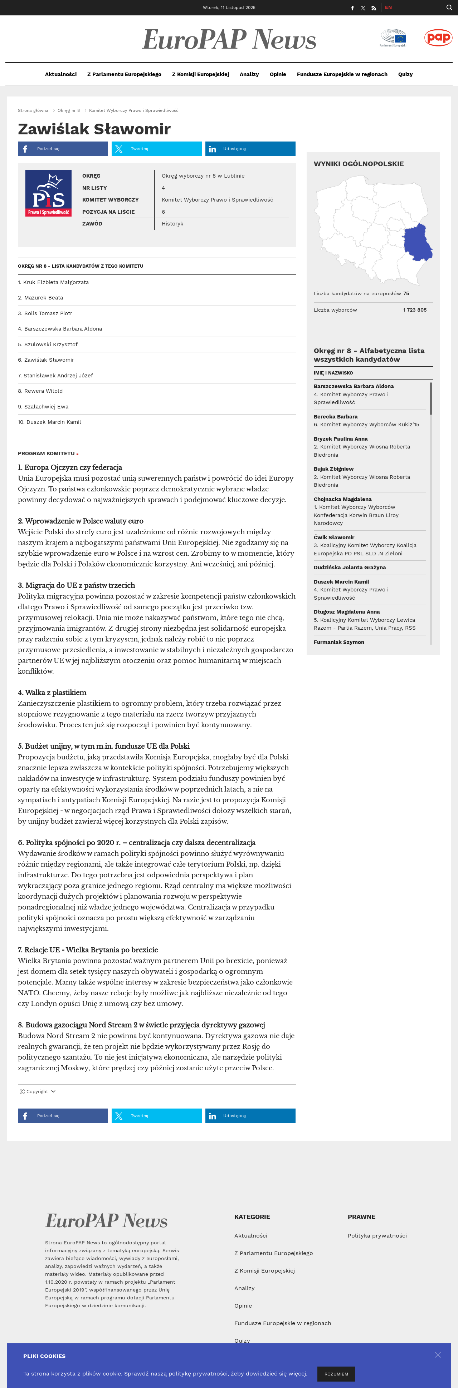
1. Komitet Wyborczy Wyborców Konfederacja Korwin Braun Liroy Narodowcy (356, 515)
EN (388, 7)
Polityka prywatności (377, 1235)
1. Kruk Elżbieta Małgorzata (53, 282)
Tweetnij (131, 149)
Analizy (249, 74)
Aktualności (61, 74)
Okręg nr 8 (69, 110)
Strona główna (33, 110)
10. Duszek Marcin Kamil (49, 422)
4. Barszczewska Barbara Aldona (60, 329)
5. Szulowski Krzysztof (48, 344)
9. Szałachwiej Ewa (43, 406)
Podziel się (40, 149)
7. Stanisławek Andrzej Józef (55, 375)
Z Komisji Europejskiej (200, 74)
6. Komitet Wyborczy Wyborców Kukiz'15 (366, 424)
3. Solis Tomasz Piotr (45, 313)
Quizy (405, 74)
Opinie (278, 74)
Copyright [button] (37, 1091)
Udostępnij (227, 149)
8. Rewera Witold (40, 391)
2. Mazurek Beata (40, 297)
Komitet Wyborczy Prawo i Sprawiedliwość (134, 110)
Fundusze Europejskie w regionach (342, 74)
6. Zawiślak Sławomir (46, 360)
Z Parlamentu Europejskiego (124, 74)
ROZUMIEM (336, 1374)
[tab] (157, 1093)
